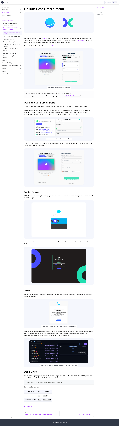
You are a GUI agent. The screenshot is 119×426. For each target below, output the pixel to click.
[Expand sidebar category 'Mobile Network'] (20, 10)
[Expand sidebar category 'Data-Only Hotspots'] (20, 63)
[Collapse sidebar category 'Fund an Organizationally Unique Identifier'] (20, 29)
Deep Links (100, 14)
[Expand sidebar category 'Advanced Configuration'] (20, 53)
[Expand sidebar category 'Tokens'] (20, 68)
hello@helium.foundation (72, 96)
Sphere (45, 38)
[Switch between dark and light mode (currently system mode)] (102, 2)
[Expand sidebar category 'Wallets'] (20, 71)
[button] (12, 15)
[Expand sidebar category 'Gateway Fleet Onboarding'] (20, 65)
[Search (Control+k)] (111, 2)
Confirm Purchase (103, 10)
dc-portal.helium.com (51, 46)
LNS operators (81, 40)
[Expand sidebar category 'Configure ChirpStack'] (20, 39)
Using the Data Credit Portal (103, 7)
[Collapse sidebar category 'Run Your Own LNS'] (20, 21)
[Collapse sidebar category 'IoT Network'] (20, 12)
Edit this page (28, 406)
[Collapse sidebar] (11, 417)
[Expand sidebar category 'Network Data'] (20, 74)
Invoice (100, 12)
